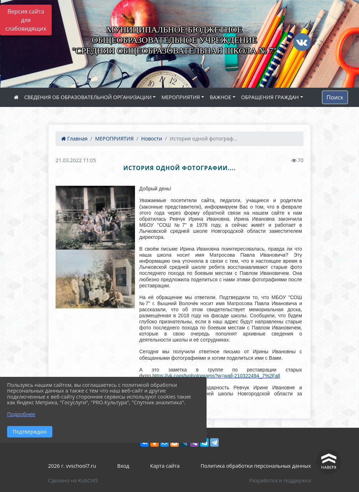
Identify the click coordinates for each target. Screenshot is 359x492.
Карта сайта (165, 465)
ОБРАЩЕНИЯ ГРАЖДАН (270, 97)
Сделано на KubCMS (73, 480)
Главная (74, 138)
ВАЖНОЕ (220, 97)
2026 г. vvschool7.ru (72, 465)
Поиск (335, 97)
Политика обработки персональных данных (256, 465)
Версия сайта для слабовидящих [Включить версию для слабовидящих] (25, 19)
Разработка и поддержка (280, 480)
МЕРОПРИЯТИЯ (180, 97)
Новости (151, 138)
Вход (123, 465)
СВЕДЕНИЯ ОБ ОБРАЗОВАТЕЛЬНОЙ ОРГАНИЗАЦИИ (88, 97)
